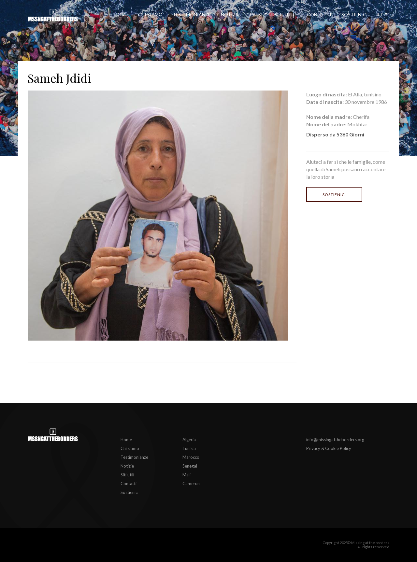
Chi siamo (150, 14)
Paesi (256, 14)
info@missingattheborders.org (335, 439)
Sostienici (354, 14)
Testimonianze (192, 14)
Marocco (190, 457)
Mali (186, 474)
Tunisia (189, 448)
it (380, 14)
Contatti (319, 14)
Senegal (189, 466)
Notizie (230, 14)
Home (121, 14)
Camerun (191, 483)
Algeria (189, 439)
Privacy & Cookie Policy (328, 448)
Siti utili (286, 14)
